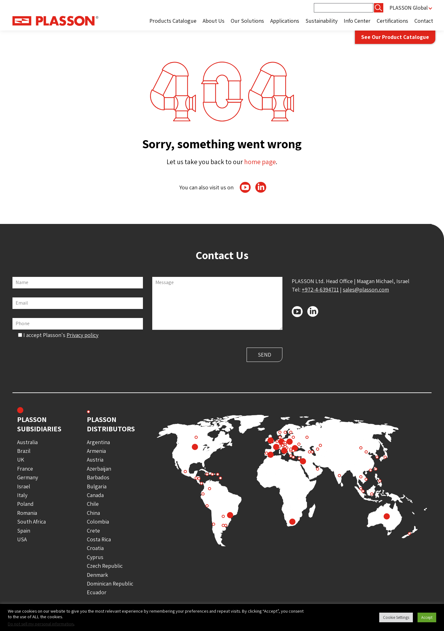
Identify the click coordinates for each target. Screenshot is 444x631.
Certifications (392, 20)
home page (260, 161)
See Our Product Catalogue (394, 37)
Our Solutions (247, 20)
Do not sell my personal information (40, 624)
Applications (284, 20)
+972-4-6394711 (320, 289)
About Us (213, 20)
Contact (423, 20)
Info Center (357, 20)
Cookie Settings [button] (396, 617)
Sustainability (321, 20)
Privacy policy (82, 335)
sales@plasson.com (366, 289)
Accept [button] (426, 617)
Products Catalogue (172, 20)
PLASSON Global (408, 7)
